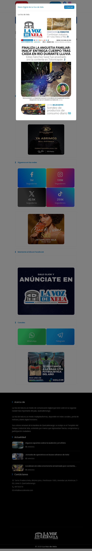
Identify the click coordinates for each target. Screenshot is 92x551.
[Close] (69, 7)
